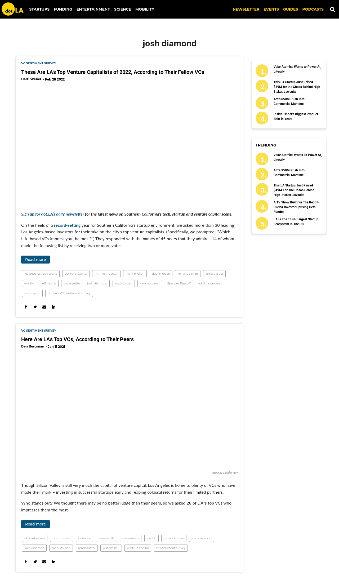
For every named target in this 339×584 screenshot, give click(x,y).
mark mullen (135, 273)
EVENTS (271, 9)
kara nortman (150, 283)
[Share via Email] (44, 307)
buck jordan (123, 283)
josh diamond (97, 283)
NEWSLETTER (246, 9)
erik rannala (130, 538)
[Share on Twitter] (35, 307)
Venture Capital (76, 273)
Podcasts (313, 9)
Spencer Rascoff (179, 283)
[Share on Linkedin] (53, 307)
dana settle (72, 283)
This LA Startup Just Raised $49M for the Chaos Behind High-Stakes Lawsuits (298, 86)
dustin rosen (161, 273)
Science (122, 9)
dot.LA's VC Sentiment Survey (69, 293)
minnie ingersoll (106, 273)
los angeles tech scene (40, 273)
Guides (290, 9)
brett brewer (61, 538)
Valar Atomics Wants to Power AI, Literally (297, 69)
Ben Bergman (32, 346)
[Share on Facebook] (25, 307)
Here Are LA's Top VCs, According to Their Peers (77, 339)
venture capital (138, 548)
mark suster (86, 548)
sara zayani (32, 293)
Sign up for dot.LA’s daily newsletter (52, 213)
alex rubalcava (34, 538)
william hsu (111, 548)
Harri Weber (31, 79)
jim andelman (187, 273)
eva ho (29, 283)
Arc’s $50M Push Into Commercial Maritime (289, 101)
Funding (63, 9)
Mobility (144, 9)
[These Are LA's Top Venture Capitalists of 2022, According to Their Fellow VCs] (130, 144)
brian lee (84, 538)
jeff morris (48, 283)
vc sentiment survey (38, 63)
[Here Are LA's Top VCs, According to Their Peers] (130, 411)
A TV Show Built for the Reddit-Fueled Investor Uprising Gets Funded (297, 207)
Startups (39, 9)
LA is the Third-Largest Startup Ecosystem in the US (296, 221)
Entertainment (93, 9)
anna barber (214, 273)
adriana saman (209, 283)
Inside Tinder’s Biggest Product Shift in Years (296, 116)
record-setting (67, 225)
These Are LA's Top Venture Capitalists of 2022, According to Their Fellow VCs (112, 72)
